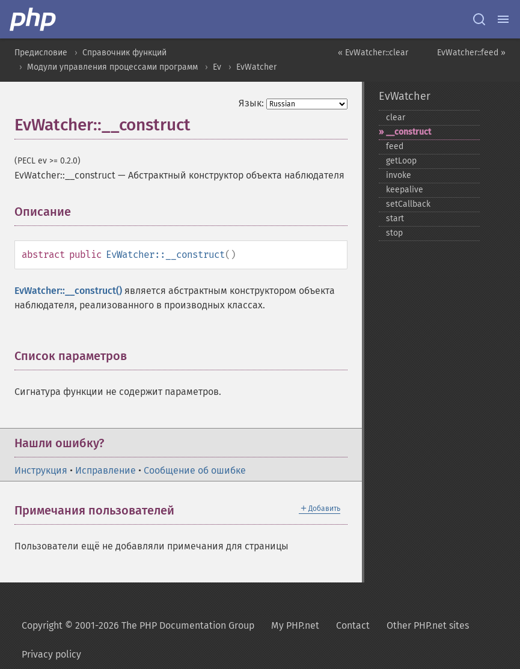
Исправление (105, 470)
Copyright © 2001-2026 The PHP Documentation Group (138, 625)
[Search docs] (479, 19)
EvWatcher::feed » (471, 52)
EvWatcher (256, 67)
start (395, 218)
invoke (398, 175)
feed (394, 146)
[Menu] (503, 19)
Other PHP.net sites (428, 625)
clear (395, 117)
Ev (217, 67)
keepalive (404, 190)
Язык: (251, 103)
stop (394, 233)
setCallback (408, 204)
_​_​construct (408, 132)
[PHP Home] (34, 19)
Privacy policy (51, 654)
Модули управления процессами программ (112, 67)
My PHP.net (295, 625)
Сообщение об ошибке (195, 470)
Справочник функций (124, 52)
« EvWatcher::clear (373, 52)
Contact (353, 625)
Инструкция (40, 470)
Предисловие (40, 52)
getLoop (401, 161)
